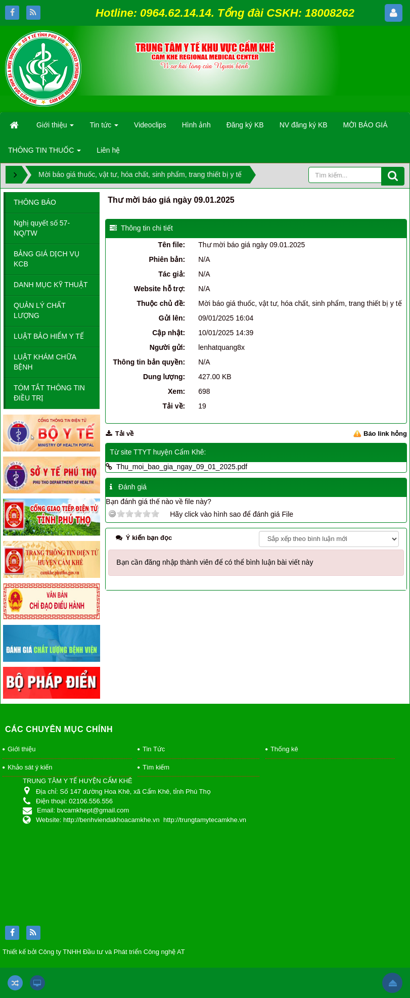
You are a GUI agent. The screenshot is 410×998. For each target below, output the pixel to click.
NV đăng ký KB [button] (304, 125)
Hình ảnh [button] (196, 125)
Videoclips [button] (150, 125)
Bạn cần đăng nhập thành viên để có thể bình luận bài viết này (214, 562)
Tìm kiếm (156, 767)
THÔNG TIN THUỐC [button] (44, 153)
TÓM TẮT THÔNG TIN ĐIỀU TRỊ (49, 393)
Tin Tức (154, 749)
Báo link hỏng (385, 433)
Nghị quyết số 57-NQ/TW (42, 228)
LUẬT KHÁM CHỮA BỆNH (45, 362)
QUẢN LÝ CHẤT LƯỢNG (40, 310)
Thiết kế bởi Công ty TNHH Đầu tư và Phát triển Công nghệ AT (94, 952)
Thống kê (284, 749)
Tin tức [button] (103, 128)
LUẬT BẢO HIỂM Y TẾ (49, 336)
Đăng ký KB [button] (245, 125)
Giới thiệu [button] (55, 128)
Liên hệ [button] (108, 150)
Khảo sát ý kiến (30, 767)
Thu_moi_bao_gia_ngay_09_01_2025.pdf (181, 467)
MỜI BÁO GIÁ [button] (365, 125)
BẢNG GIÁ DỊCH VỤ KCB (46, 259)
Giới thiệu (21, 749)
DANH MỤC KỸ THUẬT (51, 285)
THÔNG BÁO (35, 202)
